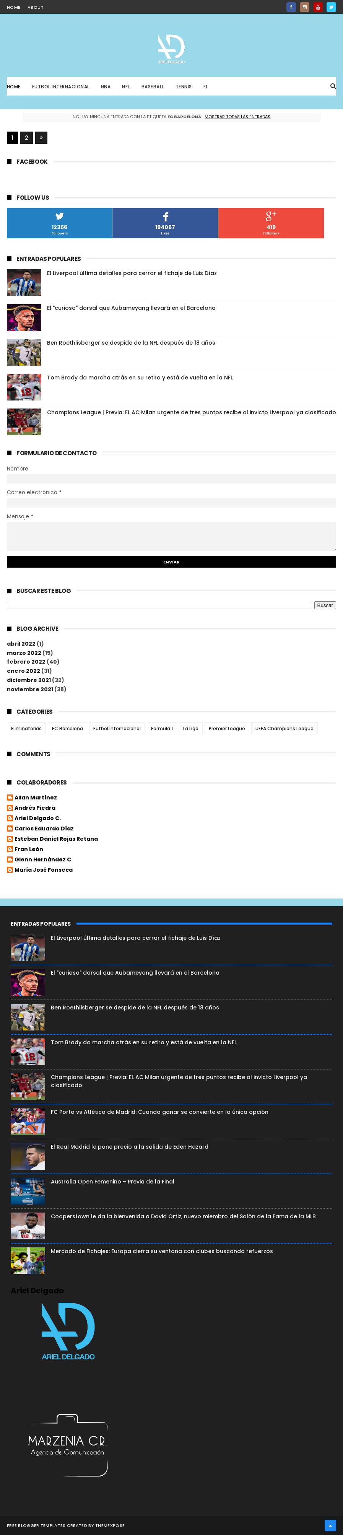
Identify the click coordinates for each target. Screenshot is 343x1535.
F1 (205, 86)
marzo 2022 (24, 653)
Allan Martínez (36, 797)
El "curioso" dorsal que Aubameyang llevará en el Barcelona (131, 308)
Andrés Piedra (35, 808)
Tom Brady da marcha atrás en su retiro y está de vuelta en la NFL (140, 377)
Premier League (227, 728)
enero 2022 (23, 671)
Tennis (184, 86)
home (14, 7)
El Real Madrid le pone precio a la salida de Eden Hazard (129, 1147)
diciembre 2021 (29, 680)
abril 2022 (21, 644)
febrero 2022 (26, 662)
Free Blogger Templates (36, 1525)
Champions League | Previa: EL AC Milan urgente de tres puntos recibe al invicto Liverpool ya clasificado (191, 412)
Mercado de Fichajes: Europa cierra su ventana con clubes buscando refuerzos (162, 1251)
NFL (126, 86)
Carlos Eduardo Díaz (44, 828)
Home (14, 86)
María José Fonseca (44, 870)
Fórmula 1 (162, 728)
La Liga (190, 728)
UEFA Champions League (284, 728)
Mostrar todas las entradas (237, 117)
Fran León (29, 849)
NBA (106, 86)
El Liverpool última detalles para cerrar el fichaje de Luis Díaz (132, 273)
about (36, 7)
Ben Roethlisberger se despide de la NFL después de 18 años (131, 343)
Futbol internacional (117, 728)
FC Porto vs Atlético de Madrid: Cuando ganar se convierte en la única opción (159, 1112)
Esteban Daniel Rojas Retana (56, 839)
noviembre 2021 (30, 689)
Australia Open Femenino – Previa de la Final (112, 1181)
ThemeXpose (110, 1525)
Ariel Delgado (37, 1290)
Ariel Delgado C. (38, 818)
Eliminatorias (26, 728)
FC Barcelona (67, 728)
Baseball (152, 86)
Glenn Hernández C (43, 859)
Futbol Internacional (60, 86)
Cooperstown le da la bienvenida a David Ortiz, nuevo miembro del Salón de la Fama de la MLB (183, 1216)
